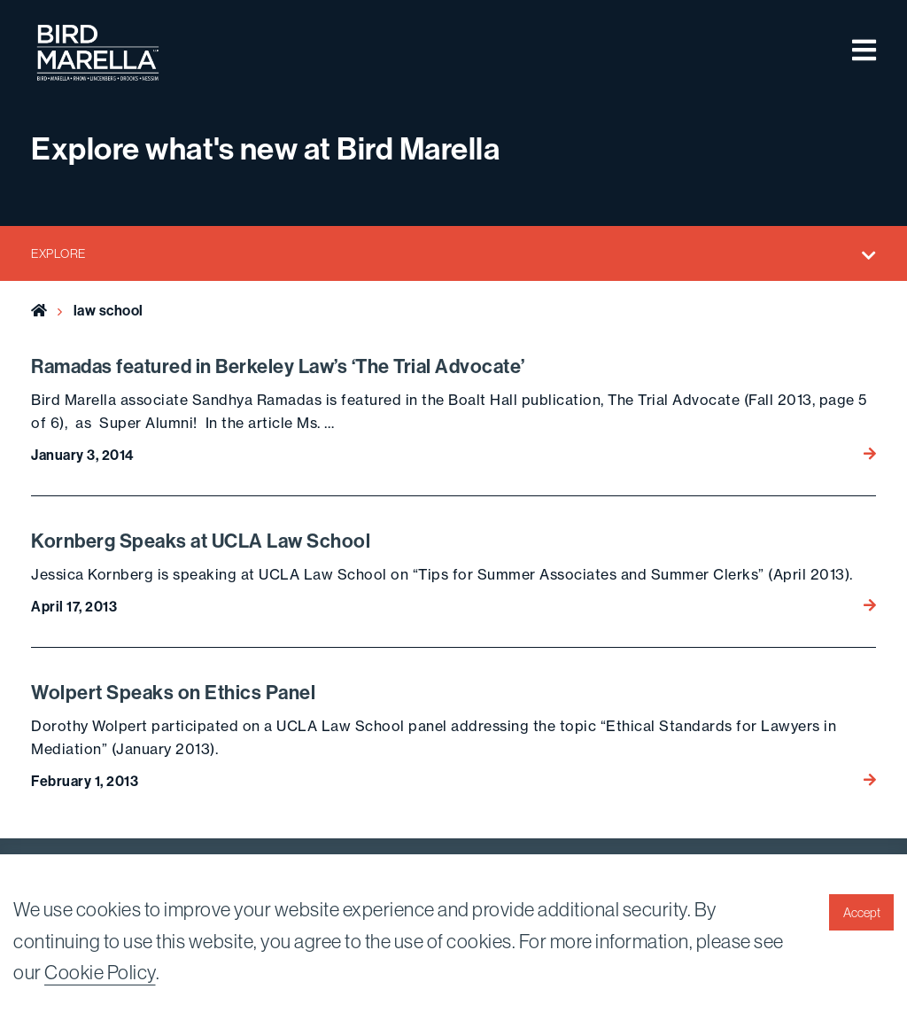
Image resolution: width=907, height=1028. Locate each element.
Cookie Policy (100, 972)
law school (108, 310)
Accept (861, 913)
